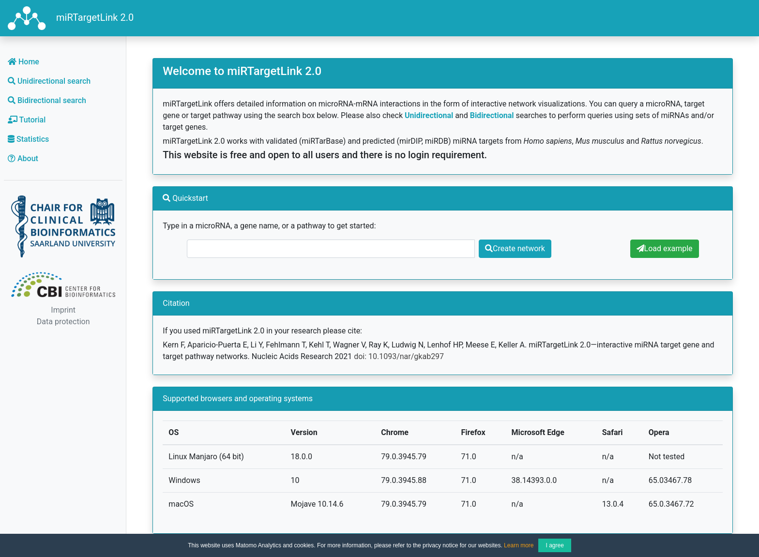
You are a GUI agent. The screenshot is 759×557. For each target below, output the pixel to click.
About (23, 158)
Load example (665, 248)
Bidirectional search (47, 100)
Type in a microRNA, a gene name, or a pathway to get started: (269, 225)
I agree (554, 545)
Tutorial (27, 119)
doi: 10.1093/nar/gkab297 (399, 356)
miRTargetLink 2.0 (71, 18)
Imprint (63, 310)
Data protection (63, 321)
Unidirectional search (49, 81)
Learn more (518, 545)
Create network (515, 248)
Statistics (28, 139)
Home (23, 61)
